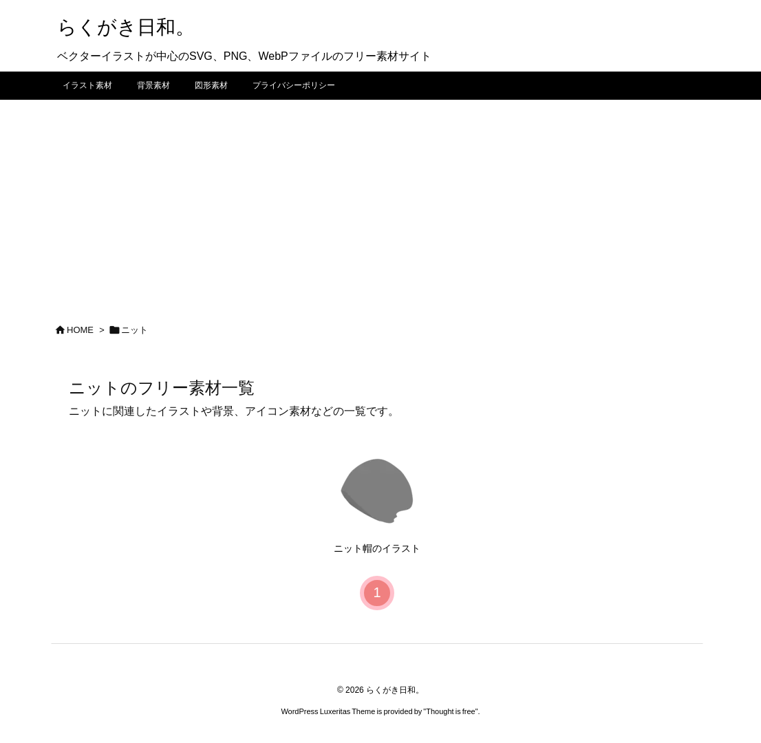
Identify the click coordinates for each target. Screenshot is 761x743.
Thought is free (450, 711)
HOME (80, 330)
